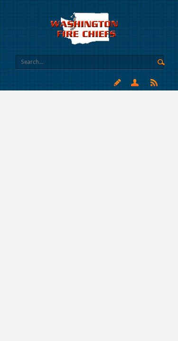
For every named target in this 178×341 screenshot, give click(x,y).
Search (161, 62)
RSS (154, 82)
